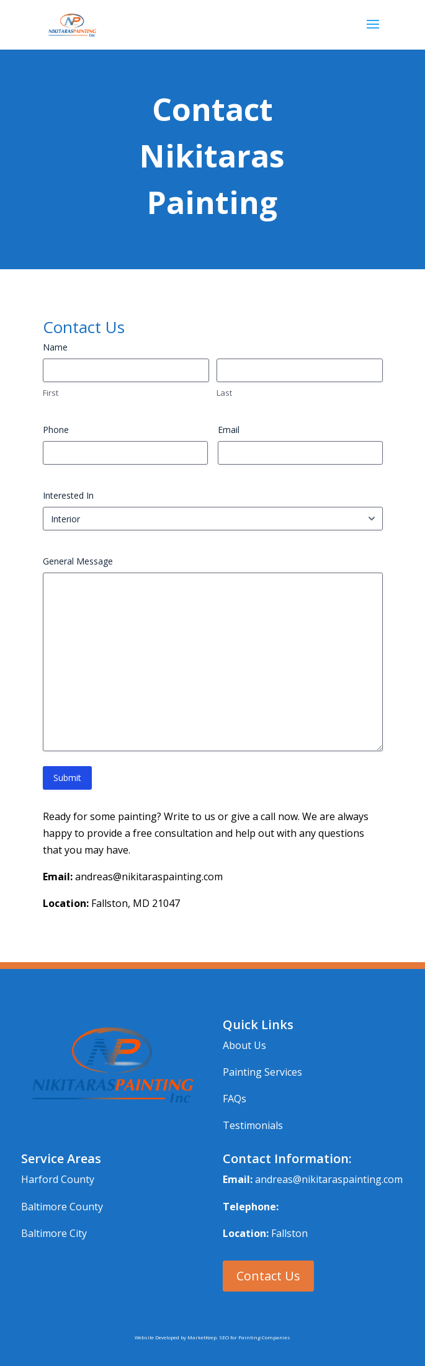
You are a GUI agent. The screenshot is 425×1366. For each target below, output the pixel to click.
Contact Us (268, 1275)
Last (224, 392)
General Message (78, 561)
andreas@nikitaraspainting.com (329, 1179)
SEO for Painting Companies (254, 1337)
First (50, 392)
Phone (56, 429)
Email (228, 429)
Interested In (68, 495)
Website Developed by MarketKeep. (177, 1337)
